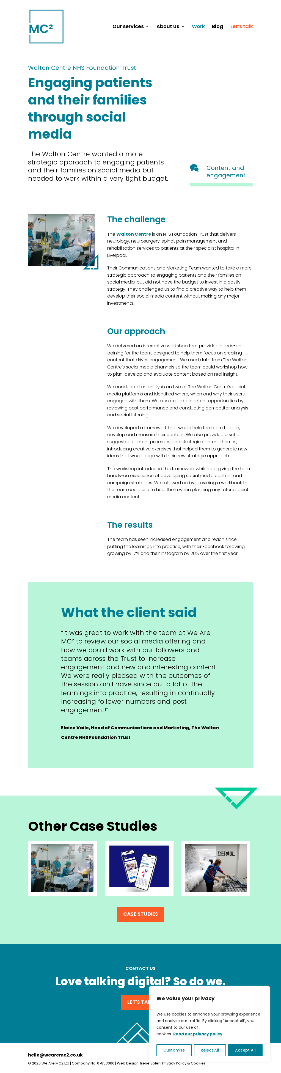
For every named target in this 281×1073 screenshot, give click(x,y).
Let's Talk (140, 1001)
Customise (174, 1050)
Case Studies (140, 913)
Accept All (245, 1050)
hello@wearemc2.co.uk (55, 1055)
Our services (128, 27)
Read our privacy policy (197, 1034)
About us (167, 27)
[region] (209, 1024)
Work (198, 27)
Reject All (210, 1050)
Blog (217, 27)
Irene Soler (150, 1063)
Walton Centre (133, 234)
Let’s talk (241, 27)
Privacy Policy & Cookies (184, 1063)
